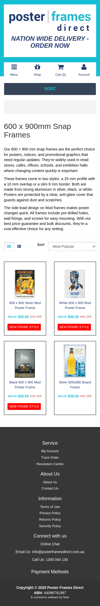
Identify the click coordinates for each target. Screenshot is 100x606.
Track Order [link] (50, 457)
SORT (50, 89)
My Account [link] (50, 451)
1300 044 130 (57, 559)
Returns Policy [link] (50, 519)
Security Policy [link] (50, 526)
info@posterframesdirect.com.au (58, 552)
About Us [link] (50, 482)
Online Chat (50, 544)
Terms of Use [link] (50, 507)
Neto (66, 597)
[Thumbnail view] (9, 246)
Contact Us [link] (50, 488)
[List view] (19, 246)
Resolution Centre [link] (49, 464)
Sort (40, 245)
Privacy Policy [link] (50, 513)
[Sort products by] (72, 246)
